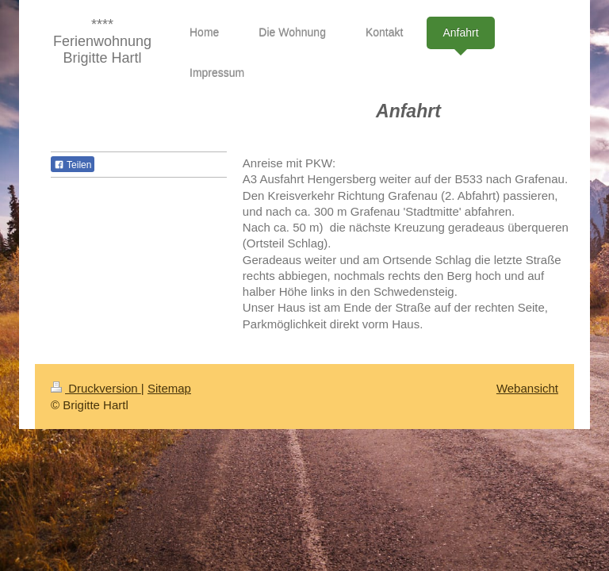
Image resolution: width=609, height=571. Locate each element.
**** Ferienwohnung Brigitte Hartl (102, 41)
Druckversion (96, 388)
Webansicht (527, 388)
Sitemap (169, 388)
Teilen (72, 165)
